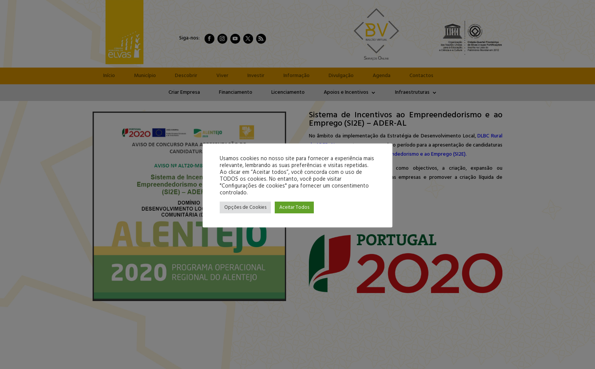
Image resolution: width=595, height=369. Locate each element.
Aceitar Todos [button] (294, 207)
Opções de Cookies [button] (245, 207)
